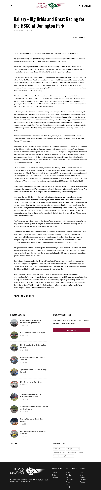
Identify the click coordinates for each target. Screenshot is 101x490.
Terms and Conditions (24, 481)
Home (81, 472)
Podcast (68, 484)
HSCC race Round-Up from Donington (32, 332)
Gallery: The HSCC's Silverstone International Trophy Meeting (30, 321)
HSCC (55, 449)
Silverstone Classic (60, 452)
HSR (68, 449)
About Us (40, 479)
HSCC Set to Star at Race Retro (31, 382)
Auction (68, 472)
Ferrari (56, 456)
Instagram (55, 477)
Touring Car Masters (66, 456)
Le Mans (80, 452)
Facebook (54, 472)
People (68, 482)
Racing (68, 486)
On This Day (69, 479)
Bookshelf (68, 475)
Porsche (62, 449)
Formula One (72, 452)
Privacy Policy (14, 481)
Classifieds (83, 479)
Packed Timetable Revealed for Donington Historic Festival (30, 395)
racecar (35, 479)
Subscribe (71, 330)
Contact (46, 479)
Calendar (82, 482)
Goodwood (75, 449)
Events (68, 477)
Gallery (31, 31)
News (81, 475)
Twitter (54, 475)
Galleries (82, 477)
